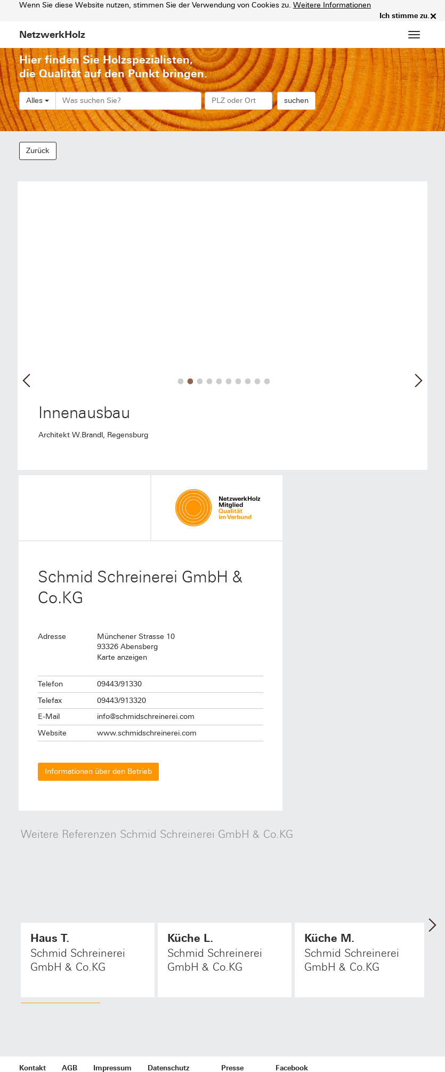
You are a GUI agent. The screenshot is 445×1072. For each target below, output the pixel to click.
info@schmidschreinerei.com (146, 716)
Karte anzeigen (122, 657)
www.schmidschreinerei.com (147, 733)
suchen (296, 100)
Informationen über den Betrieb (98, 771)
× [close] (433, 16)
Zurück (38, 150)
